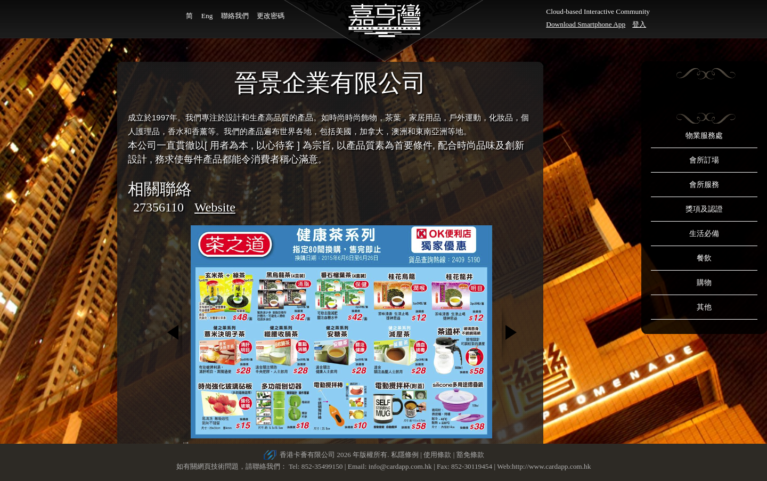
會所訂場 (704, 160)
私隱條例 (405, 455)
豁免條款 (470, 455)
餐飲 (704, 258)
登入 (639, 24)
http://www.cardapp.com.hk (551, 466)
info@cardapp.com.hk (401, 466)
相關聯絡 (160, 189)
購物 (704, 283)
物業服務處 (704, 136)
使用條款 (437, 455)
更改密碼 (270, 16)
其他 (704, 307)
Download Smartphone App (585, 24)
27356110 (158, 207)
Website (214, 207)
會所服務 (704, 185)
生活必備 (704, 234)
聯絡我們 (235, 16)
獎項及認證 (704, 209)
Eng (207, 16)
